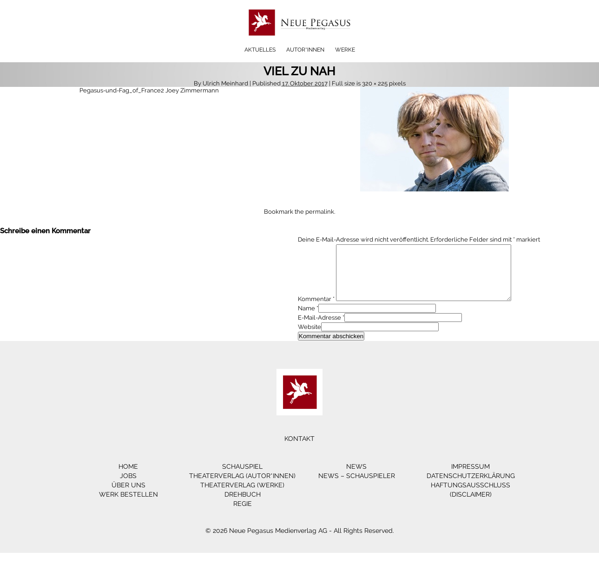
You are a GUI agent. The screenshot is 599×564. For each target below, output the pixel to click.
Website (309, 337)
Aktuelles (260, 49)
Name (306, 319)
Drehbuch (242, 505)
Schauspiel (242, 477)
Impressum (470, 477)
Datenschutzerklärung (471, 487)
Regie (242, 514)
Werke (345, 49)
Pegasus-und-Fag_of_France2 (121, 90)
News (356, 477)
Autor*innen (305, 49)
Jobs (128, 487)
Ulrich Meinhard (225, 83)
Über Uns (128, 496)
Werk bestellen (128, 505)
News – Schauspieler (356, 487)
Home (128, 477)
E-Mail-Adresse (319, 328)
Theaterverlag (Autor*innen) (242, 487)
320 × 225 (375, 83)
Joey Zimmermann (192, 90)
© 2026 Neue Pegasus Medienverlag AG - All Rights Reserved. (299, 541)
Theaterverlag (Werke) (242, 496)
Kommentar (316, 310)
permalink (319, 211)
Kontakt (299, 449)
